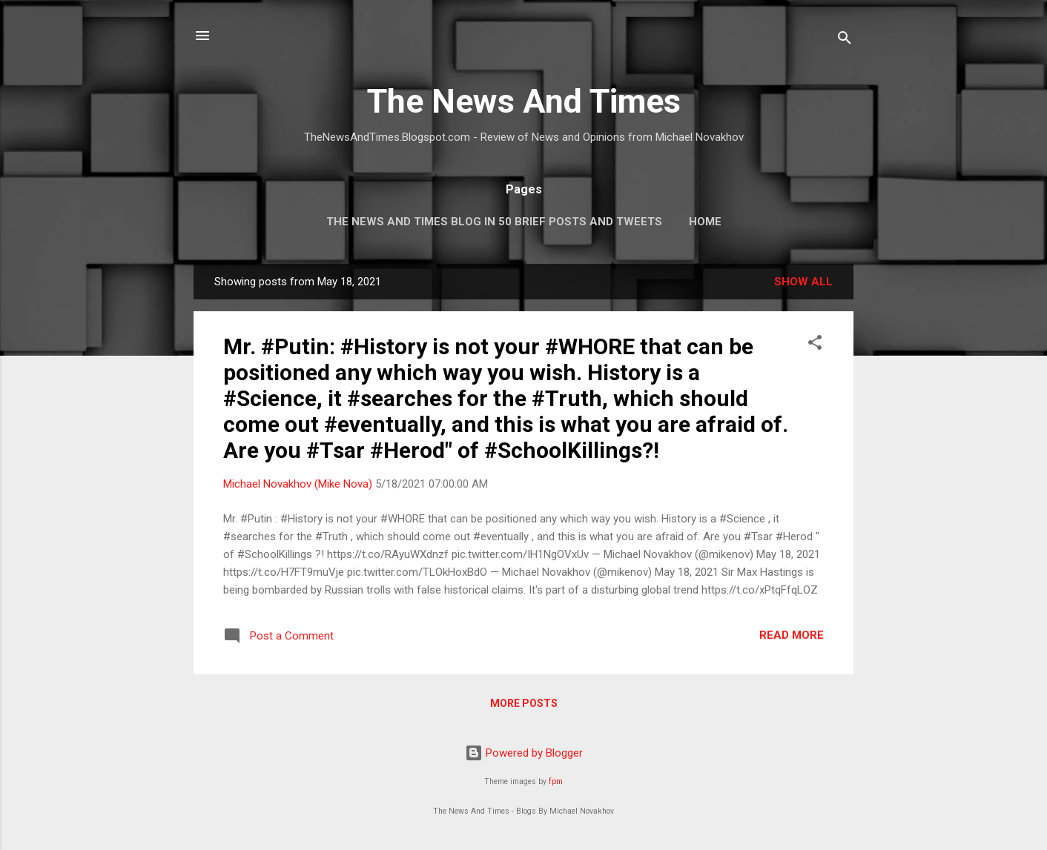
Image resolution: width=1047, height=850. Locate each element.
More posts (524, 703)
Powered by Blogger (524, 753)
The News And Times (524, 101)
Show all (803, 281)
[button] (815, 344)
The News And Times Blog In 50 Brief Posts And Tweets (494, 221)
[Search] (844, 40)
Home (705, 221)
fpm (556, 781)
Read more (791, 635)
